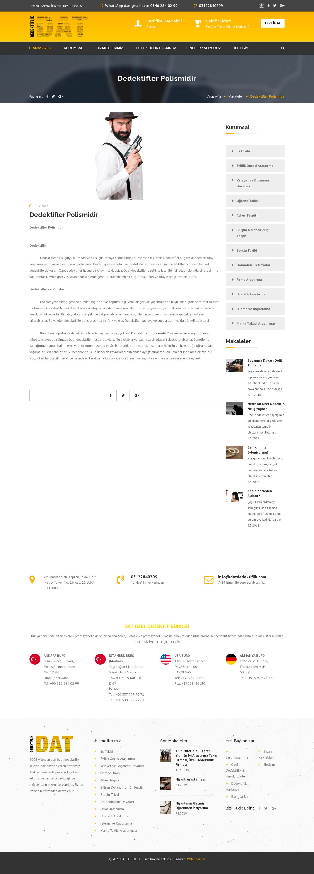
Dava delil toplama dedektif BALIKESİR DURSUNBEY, (213, 865)
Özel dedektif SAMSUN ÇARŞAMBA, (131, 863)
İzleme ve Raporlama (253, 309)
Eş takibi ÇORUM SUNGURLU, (268, 863)
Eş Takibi (243, 151)
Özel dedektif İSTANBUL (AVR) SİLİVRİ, (77, 863)
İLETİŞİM (241, 48)
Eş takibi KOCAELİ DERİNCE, (228, 863)
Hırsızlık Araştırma (251, 294)
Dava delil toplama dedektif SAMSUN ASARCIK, (119, 865)
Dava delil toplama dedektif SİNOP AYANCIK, (98, 865)
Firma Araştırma (249, 279)
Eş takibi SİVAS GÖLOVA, (58, 865)
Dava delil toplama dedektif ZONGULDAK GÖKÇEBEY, (189, 865)
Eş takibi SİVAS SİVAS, (69, 865)
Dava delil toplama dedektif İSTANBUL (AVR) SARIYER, (143, 865)
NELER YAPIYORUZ (205, 48)
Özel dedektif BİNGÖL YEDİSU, (41, 863)
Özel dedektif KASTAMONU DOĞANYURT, (58, 863)
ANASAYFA (42, 48)
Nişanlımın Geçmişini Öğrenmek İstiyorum (192, 805)
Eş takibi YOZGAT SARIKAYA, (254, 863)
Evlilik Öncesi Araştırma (255, 165)
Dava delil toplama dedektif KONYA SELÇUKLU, (44, 866)
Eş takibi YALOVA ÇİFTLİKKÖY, (214, 863)
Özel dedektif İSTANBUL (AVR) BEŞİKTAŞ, (197, 863)
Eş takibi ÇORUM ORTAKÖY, (241, 863)
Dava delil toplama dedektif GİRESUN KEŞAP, (236, 865)
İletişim (269, 764)
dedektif (31, 863)
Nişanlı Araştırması (190, 779)
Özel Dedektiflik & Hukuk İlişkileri (236, 770)
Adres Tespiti (247, 215)
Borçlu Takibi (247, 250)
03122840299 (208, 5)
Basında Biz (239, 796)
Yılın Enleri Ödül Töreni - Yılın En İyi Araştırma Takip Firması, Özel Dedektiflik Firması (196, 758)
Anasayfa (214, 96)
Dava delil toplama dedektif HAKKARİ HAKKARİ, (166, 865)
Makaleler (235, 96)
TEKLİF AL (272, 23)
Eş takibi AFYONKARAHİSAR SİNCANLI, (43, 865)
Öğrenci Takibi (248, 200)
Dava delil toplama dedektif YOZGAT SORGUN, (257, 865)
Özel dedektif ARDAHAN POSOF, (165, 863)
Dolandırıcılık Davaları (254, 265)
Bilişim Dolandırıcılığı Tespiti (253, 233)
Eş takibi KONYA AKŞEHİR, (82, 865)
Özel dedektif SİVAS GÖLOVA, (115, 863)
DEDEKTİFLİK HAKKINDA (156, 48)
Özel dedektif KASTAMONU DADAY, (148, 863)
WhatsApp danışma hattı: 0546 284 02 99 (138, 5)
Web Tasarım (196, 859)
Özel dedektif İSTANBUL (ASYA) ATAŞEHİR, (97, 863)
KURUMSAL (73, 48)
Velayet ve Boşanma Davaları (253, 183)
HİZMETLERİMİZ (109, 48)
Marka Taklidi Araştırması (256, 323)
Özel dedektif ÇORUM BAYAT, (180, 863)
